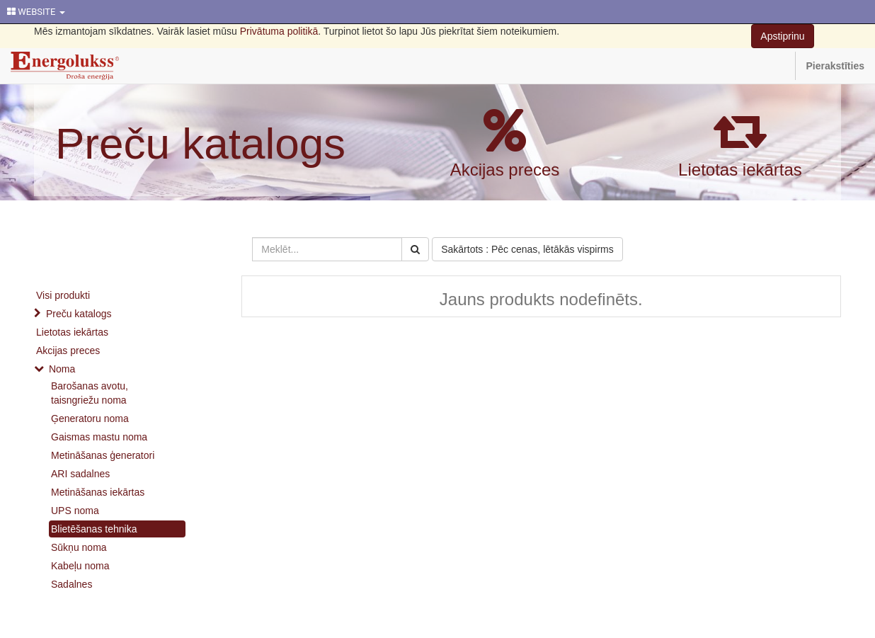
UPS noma (75, 510)
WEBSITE (36, 11)
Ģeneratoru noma (90, 418)
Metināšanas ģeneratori (102, 455)
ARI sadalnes (80, 473)
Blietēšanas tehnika (94, 529)
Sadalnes (71, 584)
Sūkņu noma (79, 547)
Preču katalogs (200, 143)
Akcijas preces (505, 169)
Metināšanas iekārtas (97, 492)
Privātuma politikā (279, 31)
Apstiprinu (782, 36)
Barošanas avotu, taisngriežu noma (89, 393)
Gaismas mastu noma (99, 437)
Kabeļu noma (80, 565)
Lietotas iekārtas (740, 169)
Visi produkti (63, 295)
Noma (62, 369)
